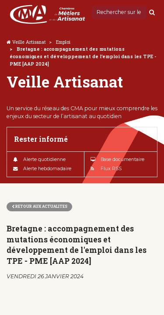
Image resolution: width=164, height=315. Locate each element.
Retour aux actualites (39, 206)
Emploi (63, 42)
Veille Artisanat (29, 42)
